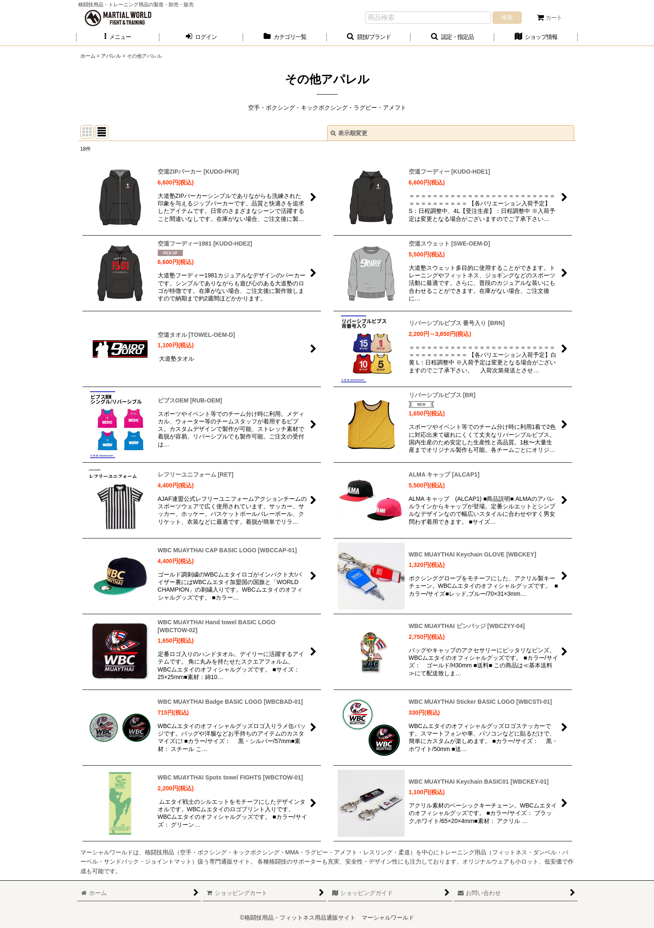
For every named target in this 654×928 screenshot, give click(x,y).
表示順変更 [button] (349, 133)
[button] (118, 37)
